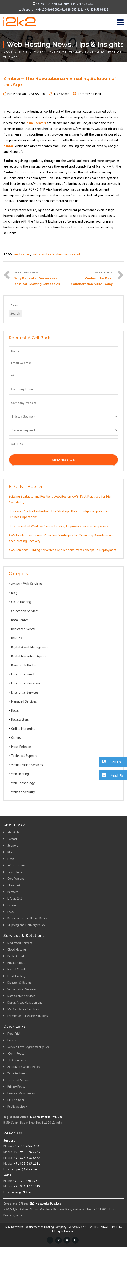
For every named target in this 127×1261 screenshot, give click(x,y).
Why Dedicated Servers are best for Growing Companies (37, 281)
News (15, 710)
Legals (11, 1040)
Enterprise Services (24, 692)
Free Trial (13, 1034)
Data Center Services (21, 996)
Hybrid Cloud (16, 969)
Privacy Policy (16, 1087)
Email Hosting (16, 976)
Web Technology (23, 783)
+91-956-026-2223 (27, 1152)
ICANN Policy (15, 1053)
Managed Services (24, 701)
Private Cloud (16, 963)
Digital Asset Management (30, 647)
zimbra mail (72, 254)
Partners (12, 892)
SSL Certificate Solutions (23, 1009)
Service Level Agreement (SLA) (28, 1047)
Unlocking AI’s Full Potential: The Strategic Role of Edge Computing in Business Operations (59, 514)
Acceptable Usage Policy (23, 1067)
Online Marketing (23, 728)
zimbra (35, 254)
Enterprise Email (89, 94)
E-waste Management (21, 1093)
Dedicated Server (23, 629)
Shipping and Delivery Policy (26, 925)
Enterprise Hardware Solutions (27, 1016)
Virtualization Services (27, 765)
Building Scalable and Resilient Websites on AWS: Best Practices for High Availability (60, 499)
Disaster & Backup (24, 665)
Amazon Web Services (26, 584)
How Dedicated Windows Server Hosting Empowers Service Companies (58, 526)
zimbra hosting (52, 254)
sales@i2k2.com (22, 1192)
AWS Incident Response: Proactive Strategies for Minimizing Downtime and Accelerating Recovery (61, 538)
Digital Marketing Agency (29, 656)
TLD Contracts (16, 1060)
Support (12, 845)
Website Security (23, 792)
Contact (12, 839)
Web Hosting (20, 774)
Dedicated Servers (19, 943)
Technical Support (24, 756)
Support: (27, 9)
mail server (22, 254)
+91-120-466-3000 (47, 9)
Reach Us (111, 775)
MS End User (15, 1100)
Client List (13, 885)
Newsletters (20, 719)
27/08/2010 (37, 94)
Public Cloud (15, 956)
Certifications (15, 879)
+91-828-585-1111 (72, 9)
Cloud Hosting (21, 602)
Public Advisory (17, 1106)
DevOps (16, 638)
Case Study (14, 872)
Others (16, 737)
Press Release (21, 747)
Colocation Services (25, 611)
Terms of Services (19, 1080)
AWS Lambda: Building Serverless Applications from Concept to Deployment (63, 550)
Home (8, 52)
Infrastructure (16, 865)
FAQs (10, 912)
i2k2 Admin (61, 94)
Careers (12, 905)
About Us (13, 832)
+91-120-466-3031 (58, 4)
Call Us (110, 762)
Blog (23, 52)
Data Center (19, 620)
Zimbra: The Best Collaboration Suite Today (92, 281)
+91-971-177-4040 (82, 4)
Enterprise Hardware (25, 683)
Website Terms (17, 1073)
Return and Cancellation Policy (27, 918)
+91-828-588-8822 (96, 9)
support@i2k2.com (24, 1169)
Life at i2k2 (14, 898)
